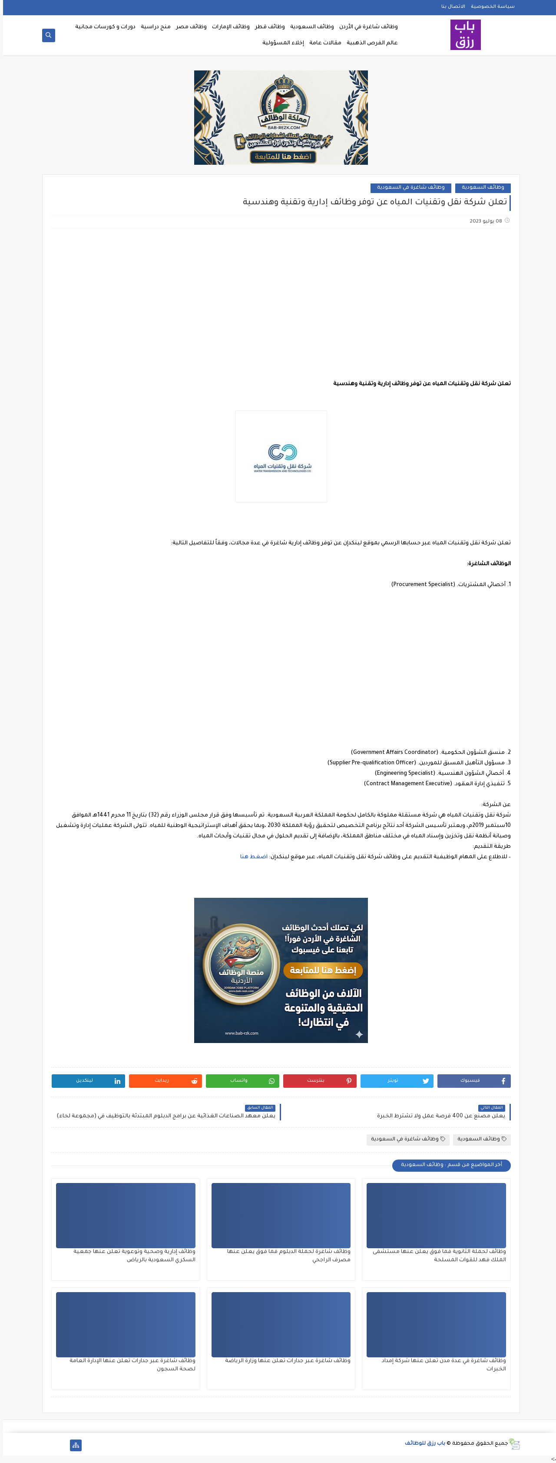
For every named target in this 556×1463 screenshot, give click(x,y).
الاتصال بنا (450, 7)
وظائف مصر (188, 27)
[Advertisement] (277, 304)
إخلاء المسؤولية (280, 43)
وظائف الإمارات (228, 27)
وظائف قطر (267, 27)
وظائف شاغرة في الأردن (365, 27)
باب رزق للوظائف (422, 1444)
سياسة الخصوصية (490, 7)
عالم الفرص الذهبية (369, 43)
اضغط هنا (251, 857)
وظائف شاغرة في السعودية (408, 188)
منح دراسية (153, 27)
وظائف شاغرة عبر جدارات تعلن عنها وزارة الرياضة (285, 1361)
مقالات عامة (322, 43)
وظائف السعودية (309, 27)
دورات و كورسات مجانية (102, 27)
